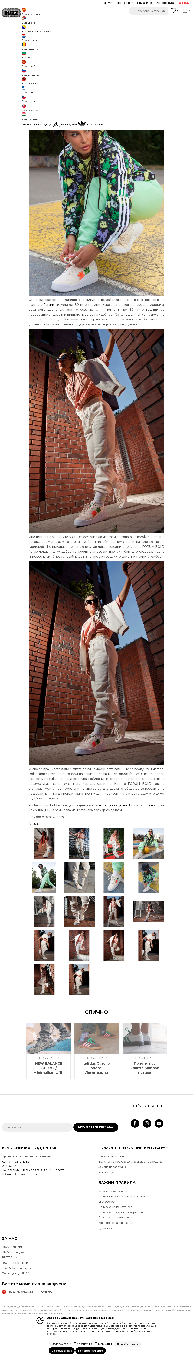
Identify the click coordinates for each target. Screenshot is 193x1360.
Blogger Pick (46, 30)
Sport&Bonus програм (16, 1296)
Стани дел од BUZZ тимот (20, 1301)
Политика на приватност (115, 1235)
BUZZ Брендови (13, 1280)
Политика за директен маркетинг (121, 1240)
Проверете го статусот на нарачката (27, 1184)
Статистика (84, 1343)
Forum (49, 332)
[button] (148, 11)
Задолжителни (61, 1343)
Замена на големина (112, 1195)
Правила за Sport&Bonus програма (122, 1224)
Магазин (31, 30)
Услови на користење (113, 1219)
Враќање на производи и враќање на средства (130, 1189)
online (148, 833)
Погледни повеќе (166, 20)
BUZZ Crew (9, 1285)
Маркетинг (105, 1343)
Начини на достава (111, 1184)
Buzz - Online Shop (12, 30)
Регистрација (165, 3)
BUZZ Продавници (15, 1290)
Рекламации (106, 1200)
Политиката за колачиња (115, 1245)
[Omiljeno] (174, 12)
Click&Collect (106, 1229)
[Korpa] (186, 12)
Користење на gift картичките (118, 1250)
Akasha (34, 851)
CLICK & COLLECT (27, 20)
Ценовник (105, 1256)
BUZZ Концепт (12, 1275)
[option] (96, 21)
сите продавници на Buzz (115, 833)
